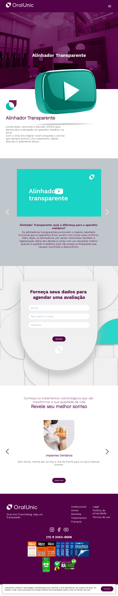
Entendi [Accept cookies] (107, 589)
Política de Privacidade (51, 590)
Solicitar (59, 339)
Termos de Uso (83, 590)
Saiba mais (59, 480)
